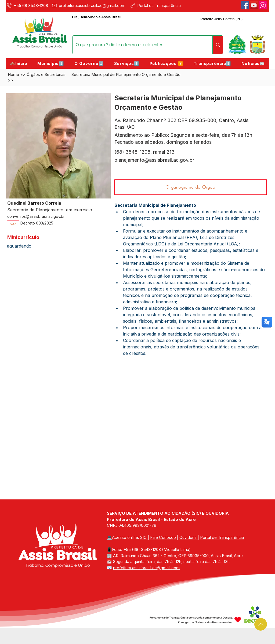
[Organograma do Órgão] (190, 187)
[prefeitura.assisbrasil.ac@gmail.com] (90, 5)
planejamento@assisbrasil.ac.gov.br (154, 160)
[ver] (13, 223)
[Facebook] (245, 5)
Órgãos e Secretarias (46, 74)
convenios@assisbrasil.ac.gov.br (36, 216)
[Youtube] (254, 5)
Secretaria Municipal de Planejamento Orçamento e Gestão (125, 74)
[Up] (260, 624)
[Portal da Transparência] (159, 5)
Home (13, 74)
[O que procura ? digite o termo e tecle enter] (138, 45)
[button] (50, 63)
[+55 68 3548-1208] (28, 5)
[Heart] (237, 619)
